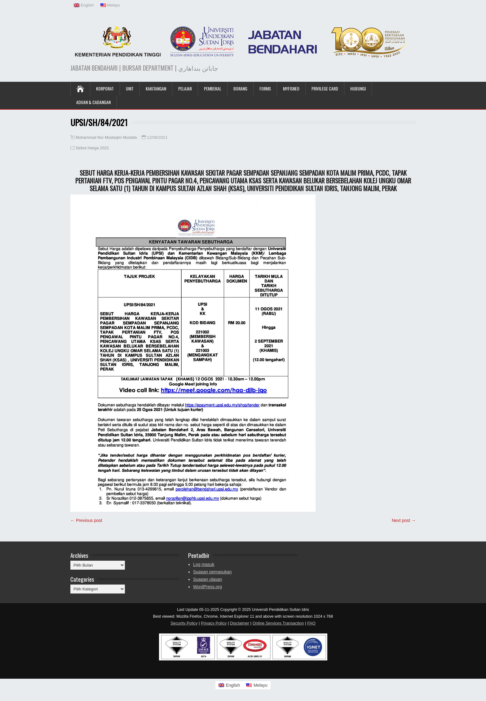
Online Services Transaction (278, 623)
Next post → (404, 520)
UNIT (130, 88)
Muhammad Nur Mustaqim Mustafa (106, 137)
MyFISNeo (291, 88)
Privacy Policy (214, 623)
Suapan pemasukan (212, 571)
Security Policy (183, 623)
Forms (265, 88)
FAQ (311, 623)
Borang (240, 88)
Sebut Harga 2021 (92, 148)
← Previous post (86, 520)
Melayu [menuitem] (260, 685)
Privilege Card (324, 88)
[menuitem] (84, 5)
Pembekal (212, 88)
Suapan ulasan (207, 579)
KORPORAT (105, 88)
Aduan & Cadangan (93, 102)
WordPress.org (207, 586)
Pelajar (185, 88)
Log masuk (203, 564)
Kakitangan (156, 88)
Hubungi (358, 88)
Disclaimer (239, 623)
